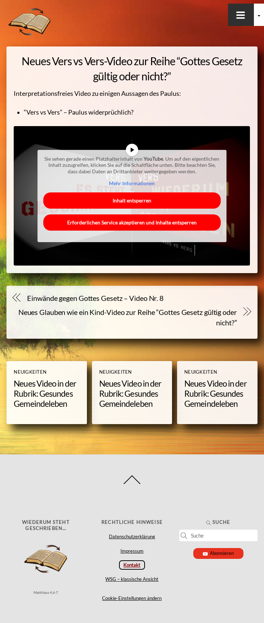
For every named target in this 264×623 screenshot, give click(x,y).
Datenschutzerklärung (132, 536)
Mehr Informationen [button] (132, 183)
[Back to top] (132, 483)
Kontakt (131, 565)
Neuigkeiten (30, 372)
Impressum (132, 551)
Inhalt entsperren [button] (132, 200)
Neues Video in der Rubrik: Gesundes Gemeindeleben (45, 393)
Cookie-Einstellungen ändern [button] (132, 598)
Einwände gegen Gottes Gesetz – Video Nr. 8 (95, 298)
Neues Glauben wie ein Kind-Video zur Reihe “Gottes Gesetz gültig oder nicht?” (127, 317)
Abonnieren (218, 553)
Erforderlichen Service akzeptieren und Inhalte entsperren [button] (132, 222)
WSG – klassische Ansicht (131, 579)
